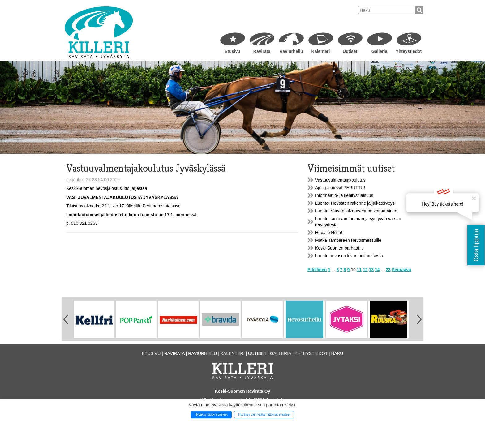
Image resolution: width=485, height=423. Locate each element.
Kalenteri (320, 51)
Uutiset (350, 51)
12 (365, 269)
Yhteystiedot (409, 51)
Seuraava (401, 269)
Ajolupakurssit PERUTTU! (340, 187)
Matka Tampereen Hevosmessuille (348, 240)
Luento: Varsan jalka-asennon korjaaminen (356, 210)
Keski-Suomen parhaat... (339, 248)
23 (388, 269)
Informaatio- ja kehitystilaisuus (344, 195)
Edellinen (317, 269)
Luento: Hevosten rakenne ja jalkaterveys (355, 203)
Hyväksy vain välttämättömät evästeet (264, 414)
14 (377, 269)
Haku (337, 353)
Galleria (379, 51)
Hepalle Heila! (328, 232)
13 (371, 269)
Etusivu (232, 51)
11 (359, 269)
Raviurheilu (291, 51)
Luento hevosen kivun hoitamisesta (349, 255)
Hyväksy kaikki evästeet (211, 414)
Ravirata (261, 51)
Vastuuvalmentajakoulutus (340, 179)
